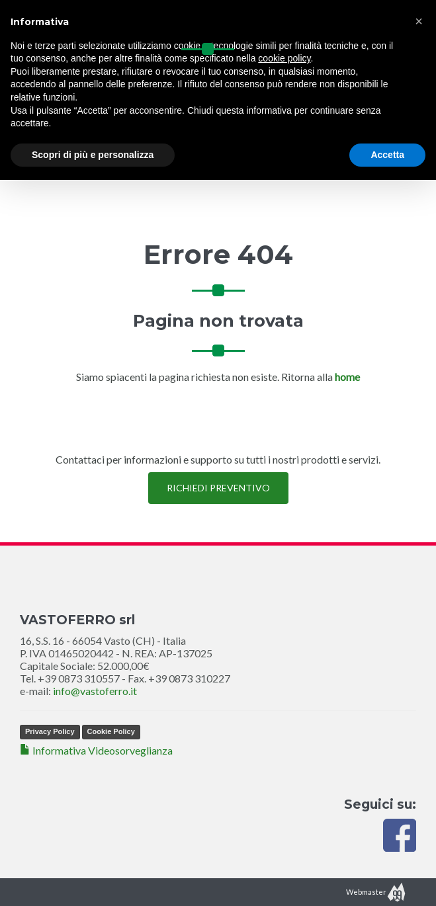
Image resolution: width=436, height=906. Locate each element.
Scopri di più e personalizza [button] (92, 154)
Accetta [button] (387, 154)
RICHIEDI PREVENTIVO (218, 487)
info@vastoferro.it (95, 690)
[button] (418, 21)
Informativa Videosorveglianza (96, 750)
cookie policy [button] (284, 58)
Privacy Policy (50, 731)
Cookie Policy (111, 731)
